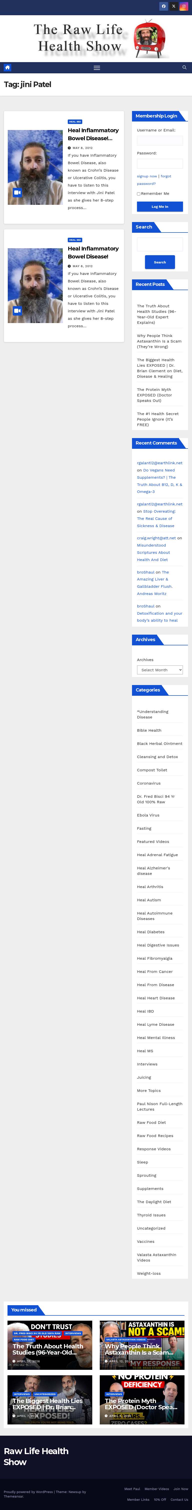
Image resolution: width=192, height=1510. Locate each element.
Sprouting (146, 1175)
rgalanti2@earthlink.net (159, 463)
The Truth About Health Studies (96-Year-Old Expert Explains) (47, 1352)
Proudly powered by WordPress (29, 1492)
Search (144, 227)
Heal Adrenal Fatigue (157, 854)
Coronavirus (149, 783)
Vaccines (145, 1241)
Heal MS (145, 1050)
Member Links (138, 1500)
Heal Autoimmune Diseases (154, 916)
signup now (147, 176)
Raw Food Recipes (155, 1135)
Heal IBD (75, 121)
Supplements (150, 1188)
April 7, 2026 (28, 1416)
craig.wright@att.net (156, 538)
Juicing (144, 1077)
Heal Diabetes (150, 931)
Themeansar (13, 1497)
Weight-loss (149, 1273)
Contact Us (179, 1500)
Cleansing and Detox (157, 756)
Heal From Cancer (155, 971)
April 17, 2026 (28, 1361)
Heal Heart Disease (156, 998)
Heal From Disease (155, 984)
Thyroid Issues (151, 1215)
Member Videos (156, 1489)
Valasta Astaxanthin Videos (156, 1257)
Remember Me (153, 193)
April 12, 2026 (121, 1361)
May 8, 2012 (83, 148)
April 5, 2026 (120, 1416)
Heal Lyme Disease (155, 1024)
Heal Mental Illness (156, 1037)
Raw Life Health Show (19, 38)
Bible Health (149, 730)
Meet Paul (132, 1489)
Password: (147, 153)
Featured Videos (153, 841)
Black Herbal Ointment (159, 743)
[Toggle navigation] (97, 68)
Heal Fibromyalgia (154, 958)
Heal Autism (149, 900)
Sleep (142, 1162)
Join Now (181, 1489)
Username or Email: (156, 130)
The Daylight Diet (154, 1201)
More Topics (149, 1090)
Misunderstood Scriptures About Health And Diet (153, 552)
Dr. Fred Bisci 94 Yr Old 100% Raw (156, 799)
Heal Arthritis (150, 886)
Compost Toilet (152, 770)
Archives (145, 659)
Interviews (147, 1064)
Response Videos (154, 1149)
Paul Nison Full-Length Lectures (159, 1106)
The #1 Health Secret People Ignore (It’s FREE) (158, 419)
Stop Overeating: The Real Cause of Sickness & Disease (156, 518)
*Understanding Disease (152, 714)
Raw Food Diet (151, 1122)
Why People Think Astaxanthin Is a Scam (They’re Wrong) (159, 341)
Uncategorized (151, 1228)
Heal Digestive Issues (158, 945)
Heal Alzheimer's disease (153, 871)
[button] (184, 67)
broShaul (145, 572)
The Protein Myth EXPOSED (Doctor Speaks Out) (154, 395)
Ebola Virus (148, 815)
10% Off (160, 1500)
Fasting (144, 828)
